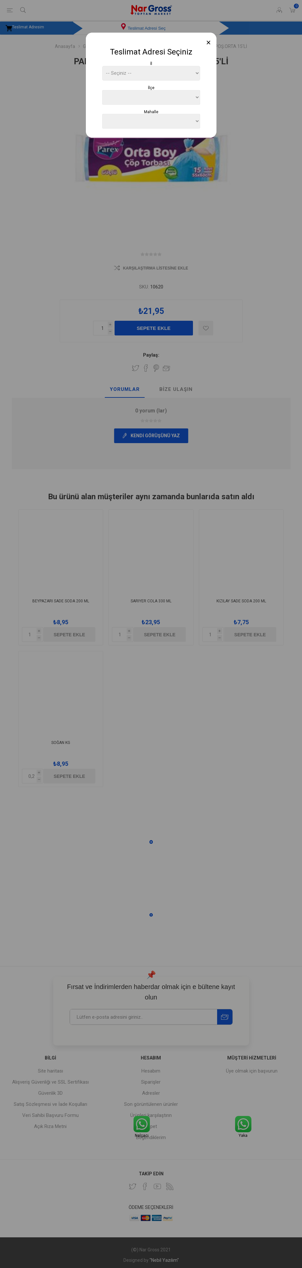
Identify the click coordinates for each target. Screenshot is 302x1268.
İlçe (151, 87)
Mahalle (151, 111)
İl (151, 63)
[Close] (208, 43)
